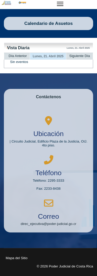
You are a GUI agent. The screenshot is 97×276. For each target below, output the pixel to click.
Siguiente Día (79, 56)
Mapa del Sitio (16, 258)
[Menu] (60, 7)
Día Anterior (18, 56)
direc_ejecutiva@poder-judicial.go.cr (48, 224)
